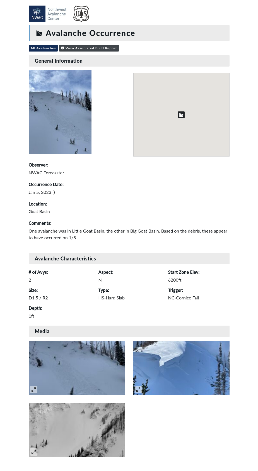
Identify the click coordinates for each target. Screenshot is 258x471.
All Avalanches (43, 48)
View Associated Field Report (89, 48)
